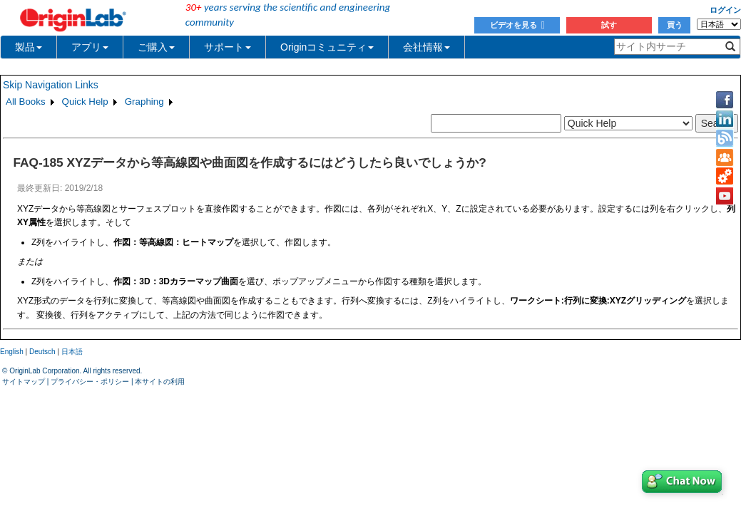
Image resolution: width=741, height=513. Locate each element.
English (12, 352)
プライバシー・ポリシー (90, 381)
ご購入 (156, 47)
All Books (26, 101)
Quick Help (85, 101)
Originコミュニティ (327, 47)
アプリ (89, 47)
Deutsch (42, 352)
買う (675, 25)
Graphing (144, 101)
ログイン (725, 10)
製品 (28, 47)
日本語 (72, 352)
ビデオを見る (517, 25)
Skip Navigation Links (50, 84)
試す (609, 25)
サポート (227, 47)
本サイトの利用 (160, 381)
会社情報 (426, 47)
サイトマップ (23, 381)
